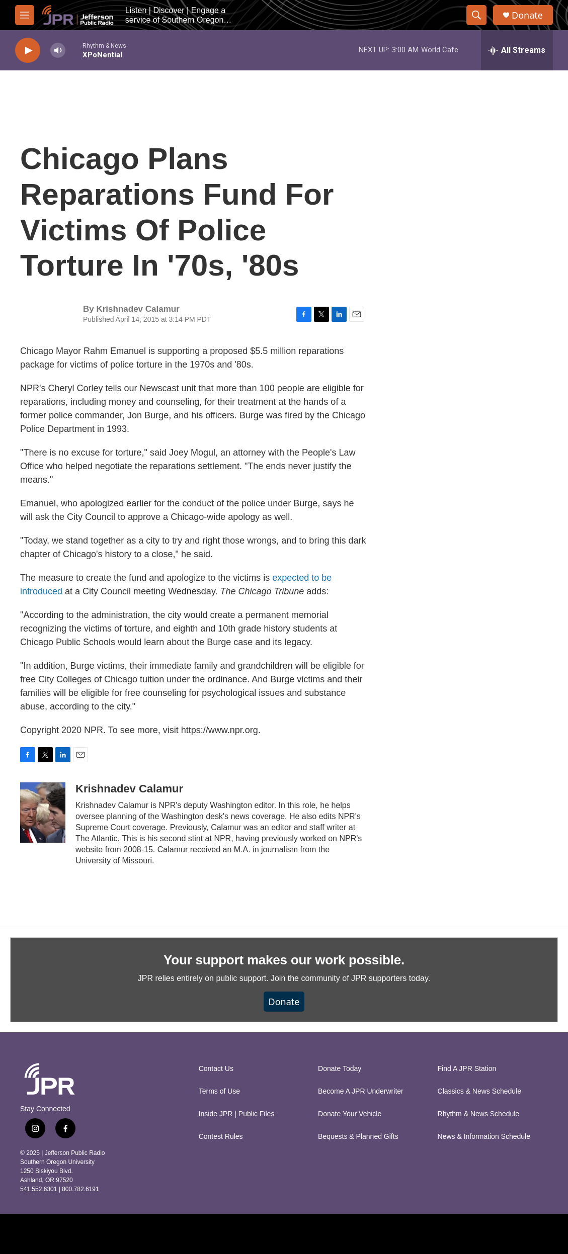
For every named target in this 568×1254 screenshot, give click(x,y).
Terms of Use (219, 1091)
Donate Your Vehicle (349, 1114)
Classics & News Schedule (480, 1091)
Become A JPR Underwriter (360, 1091)
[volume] (57, 50)
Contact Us (216, 1068)
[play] (28, 50)
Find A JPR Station (467, 1068)
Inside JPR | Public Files (237, 1114)
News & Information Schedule (484, 1136)
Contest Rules (221, 1136)
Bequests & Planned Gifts (358, 1136)
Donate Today (339, 1068)
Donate (527, 15)
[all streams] (517, 50)
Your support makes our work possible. (284, 959)
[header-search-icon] (476, 15)
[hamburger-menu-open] (24, 15)
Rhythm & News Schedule (479, 1114)
